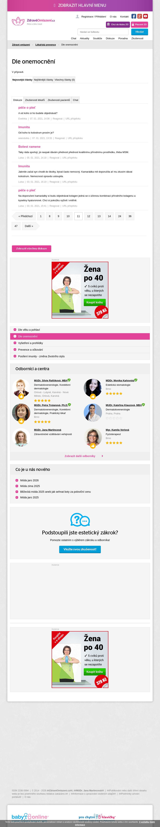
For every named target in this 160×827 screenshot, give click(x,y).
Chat (73, 38)
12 (88, 219)
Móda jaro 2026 (29, 483)
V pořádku (144, 822)
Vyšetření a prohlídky (30, 345)
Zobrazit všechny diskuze (31, 251)
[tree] (80, 160)
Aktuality (84, 38)
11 (78, 219)
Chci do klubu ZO (119, 24)
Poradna (123, 38)
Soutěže (97, 38)
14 (109, 219)
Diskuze (110, 38)
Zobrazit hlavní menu (80, 5)
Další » (30, 229)
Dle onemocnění (27, 339)
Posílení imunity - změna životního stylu (41, 359)
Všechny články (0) (97, 80)
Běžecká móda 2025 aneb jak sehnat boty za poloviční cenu (55, 494)
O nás (113, 16)
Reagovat (57, 121)
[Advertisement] (80, 593)
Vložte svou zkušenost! (80, 552)
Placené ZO (141, 24)
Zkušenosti (137, 38)
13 (99, 219)
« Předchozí (24, 219)
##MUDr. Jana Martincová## (89, 790)
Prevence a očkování (30, 352)
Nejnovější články (28, 80)
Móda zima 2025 (30, 488)
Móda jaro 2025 (29, 500)
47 (16, 228)
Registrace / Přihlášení (93, 16)
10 (68, 219)
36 (130, 219)
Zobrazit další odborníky (80, 458)
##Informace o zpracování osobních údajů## (93, 793)
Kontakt (124, 16)
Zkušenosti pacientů (76, 102)
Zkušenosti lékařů (44, 102)
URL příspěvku (73, 121)
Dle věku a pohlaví (29, 332)
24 (119, 219)
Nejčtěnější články (63, 80)
